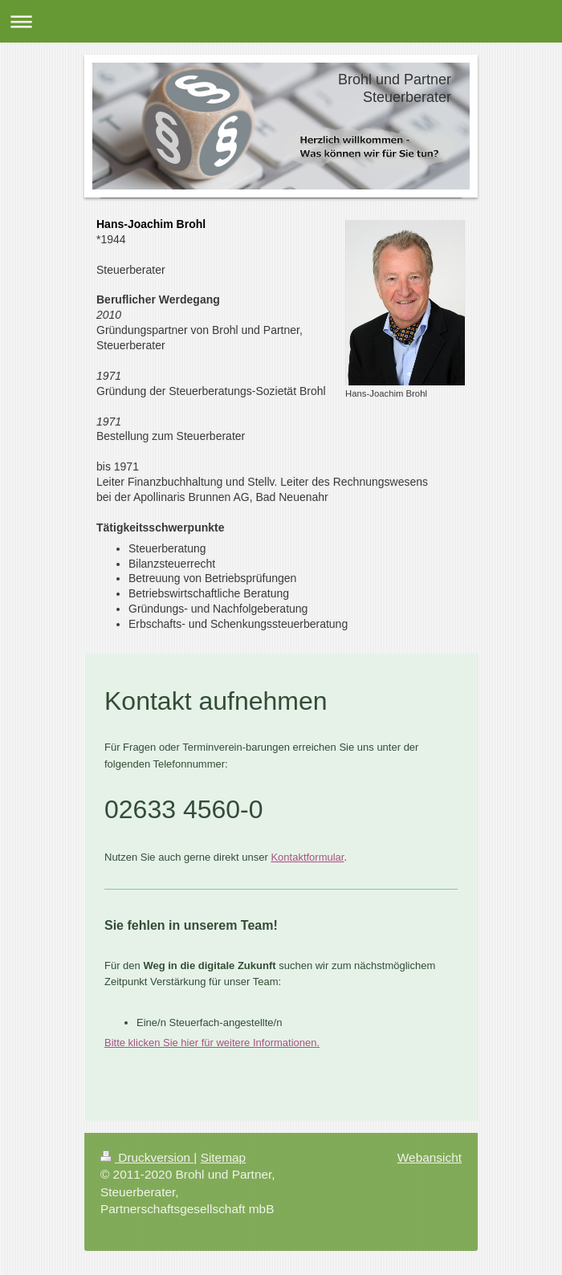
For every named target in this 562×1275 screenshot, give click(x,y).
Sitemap (223, 1157)
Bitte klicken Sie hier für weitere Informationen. (212, 1043)
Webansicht (429, 1157)
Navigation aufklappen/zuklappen (281, 21)
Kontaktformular (307, 857)
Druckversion (146, 1157)
